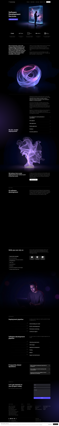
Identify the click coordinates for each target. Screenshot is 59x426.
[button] (28, 2)
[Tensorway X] (14, 418)
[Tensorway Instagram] (12, 418)
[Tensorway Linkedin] (9, 418)
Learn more (40, 424)
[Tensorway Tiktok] (16, 418)
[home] (12, 2)
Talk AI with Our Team (13, 19)
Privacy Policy (37, 418)
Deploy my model (33, 179)
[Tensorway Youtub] (11, 418)
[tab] (17, 256)
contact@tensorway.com (14, 421)
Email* (35, 387)
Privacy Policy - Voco (38, 419)
